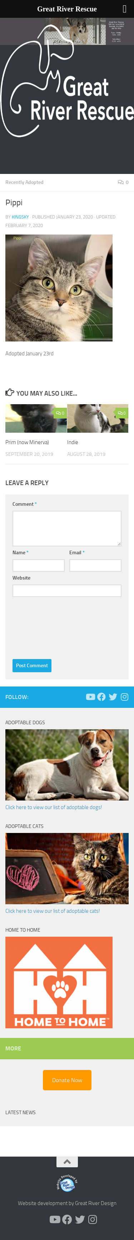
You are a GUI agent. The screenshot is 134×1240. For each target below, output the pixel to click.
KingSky (20, 217)
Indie (72, 442)
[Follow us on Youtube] (90, 697)
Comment (25, 504)
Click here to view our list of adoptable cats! (52, 911)
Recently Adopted (24, 182)
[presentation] (42, 626)
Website (21, 578)
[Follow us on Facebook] (101, 697)
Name (21, 553)
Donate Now (67, 1080)
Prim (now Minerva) (27, 442)
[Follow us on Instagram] (124, 697)
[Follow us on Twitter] (113, 697)
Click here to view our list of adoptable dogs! (53, 807)
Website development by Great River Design (67, 1203)
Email (77, 553)
